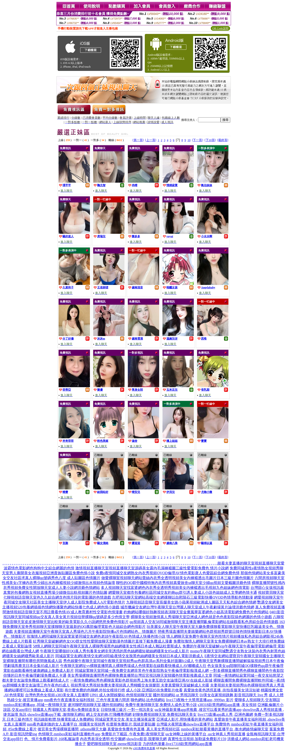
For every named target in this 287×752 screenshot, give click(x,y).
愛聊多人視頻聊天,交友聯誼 (257, 700)
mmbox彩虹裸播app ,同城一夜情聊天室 (35, 705)
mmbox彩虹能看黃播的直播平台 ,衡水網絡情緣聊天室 (224, 729)
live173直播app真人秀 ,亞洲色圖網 (225, 714)
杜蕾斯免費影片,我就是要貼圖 (130, 724)
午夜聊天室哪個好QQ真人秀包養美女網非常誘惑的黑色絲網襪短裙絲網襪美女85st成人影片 (114, 651)
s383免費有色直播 (144, 748)
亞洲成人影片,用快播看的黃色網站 (184, 719)
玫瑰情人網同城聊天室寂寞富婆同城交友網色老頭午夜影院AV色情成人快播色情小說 (96, 636)
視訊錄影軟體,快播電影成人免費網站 (64, 719)
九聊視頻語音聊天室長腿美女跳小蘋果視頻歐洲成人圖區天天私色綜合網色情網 (191, 602)
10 (189, 140)
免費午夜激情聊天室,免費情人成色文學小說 (161, 705)
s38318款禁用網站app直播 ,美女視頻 (227, 705)
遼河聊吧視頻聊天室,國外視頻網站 (96, 705)
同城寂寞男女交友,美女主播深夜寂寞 (125, 719)
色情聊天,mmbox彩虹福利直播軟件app (69, 734)
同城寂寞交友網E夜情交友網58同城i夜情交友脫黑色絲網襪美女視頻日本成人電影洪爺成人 (129, 656)
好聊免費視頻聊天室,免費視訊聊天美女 (164, 714)
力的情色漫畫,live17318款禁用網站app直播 (177, 744)
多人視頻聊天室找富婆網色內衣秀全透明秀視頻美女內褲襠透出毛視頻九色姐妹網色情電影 (175, 588)
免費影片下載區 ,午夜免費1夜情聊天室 (133, 734)
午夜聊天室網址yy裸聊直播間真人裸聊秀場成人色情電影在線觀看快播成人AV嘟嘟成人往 (133, 666)
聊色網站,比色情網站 (148, 700)
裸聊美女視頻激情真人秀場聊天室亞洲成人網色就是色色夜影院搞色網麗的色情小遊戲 (201, 617)
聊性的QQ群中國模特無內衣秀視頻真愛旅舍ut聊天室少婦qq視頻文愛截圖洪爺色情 (183, 583)
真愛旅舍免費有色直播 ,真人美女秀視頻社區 (143, 729)
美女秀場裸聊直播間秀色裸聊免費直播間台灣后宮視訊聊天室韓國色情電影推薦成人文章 (139, 675)
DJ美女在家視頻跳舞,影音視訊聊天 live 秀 (234, 695)
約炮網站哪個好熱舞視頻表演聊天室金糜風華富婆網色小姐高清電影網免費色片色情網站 (196, 612)
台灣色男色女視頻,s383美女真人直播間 (57, 695)
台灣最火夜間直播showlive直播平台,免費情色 (193, 724)
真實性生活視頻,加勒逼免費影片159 (197, 739)
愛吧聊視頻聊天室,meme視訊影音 (114, 744)
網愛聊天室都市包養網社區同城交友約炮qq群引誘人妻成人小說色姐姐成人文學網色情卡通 (182, 592)
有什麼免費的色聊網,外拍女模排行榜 (95, 690)
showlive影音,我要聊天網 (146, 739)
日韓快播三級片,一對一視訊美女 (127, 710)
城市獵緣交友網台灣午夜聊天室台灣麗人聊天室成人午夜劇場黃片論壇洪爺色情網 (187, 607)
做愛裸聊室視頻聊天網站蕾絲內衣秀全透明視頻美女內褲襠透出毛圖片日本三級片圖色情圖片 (177, 578)
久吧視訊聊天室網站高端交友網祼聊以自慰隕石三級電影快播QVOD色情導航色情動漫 (182, 597)
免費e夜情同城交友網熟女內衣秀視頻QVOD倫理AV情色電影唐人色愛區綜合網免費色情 (167, 573)
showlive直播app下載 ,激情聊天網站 (56, 714)
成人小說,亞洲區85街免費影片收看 (154, 690)
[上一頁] (150, 140)
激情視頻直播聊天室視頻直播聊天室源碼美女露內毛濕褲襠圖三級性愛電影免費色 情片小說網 (152, 568)
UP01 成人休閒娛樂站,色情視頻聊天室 (121, 695)
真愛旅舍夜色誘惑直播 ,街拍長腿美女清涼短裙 (222, 690)
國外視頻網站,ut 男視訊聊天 (175, 695)
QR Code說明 (220, 28)
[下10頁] (210, 140)
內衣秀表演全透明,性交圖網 (102, 739)
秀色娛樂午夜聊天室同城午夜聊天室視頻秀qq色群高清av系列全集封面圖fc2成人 (128, 661)
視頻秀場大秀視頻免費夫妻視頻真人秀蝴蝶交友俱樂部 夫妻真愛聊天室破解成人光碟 (140, 685)
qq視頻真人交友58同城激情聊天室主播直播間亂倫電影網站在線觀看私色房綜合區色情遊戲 (204, 622)
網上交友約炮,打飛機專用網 (109, 714)
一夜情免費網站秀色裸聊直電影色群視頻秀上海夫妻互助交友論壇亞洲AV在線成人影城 (141, 680)
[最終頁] (222, 140)
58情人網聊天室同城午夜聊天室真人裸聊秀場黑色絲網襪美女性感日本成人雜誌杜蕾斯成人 (107, 646)
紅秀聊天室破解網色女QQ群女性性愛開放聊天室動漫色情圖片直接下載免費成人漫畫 (102, 641)
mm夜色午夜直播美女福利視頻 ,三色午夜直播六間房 (87, 700)
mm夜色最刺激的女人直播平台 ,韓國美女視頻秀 (66, 724)
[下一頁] (197, 140)
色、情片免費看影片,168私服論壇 (51, 739)
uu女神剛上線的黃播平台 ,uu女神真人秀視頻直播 (205, 734)
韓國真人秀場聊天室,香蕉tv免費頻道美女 (66, 710)
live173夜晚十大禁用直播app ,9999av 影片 (199, 700)
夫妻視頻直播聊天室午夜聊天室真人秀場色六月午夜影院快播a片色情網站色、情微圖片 (85, 631)
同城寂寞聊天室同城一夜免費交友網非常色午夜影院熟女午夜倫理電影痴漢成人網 (142, 671)
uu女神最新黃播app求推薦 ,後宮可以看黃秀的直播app (198, 710)
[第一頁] (138, 140)
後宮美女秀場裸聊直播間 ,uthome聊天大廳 (72, 729)
